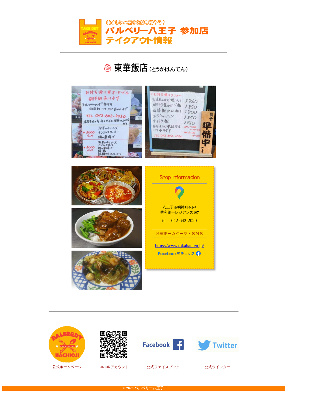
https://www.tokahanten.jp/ (179, 245)
